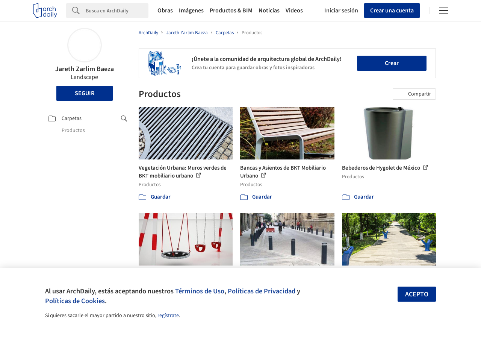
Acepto (416, 294)
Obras (165, 11)
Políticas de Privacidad (261, 291)
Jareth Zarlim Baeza (84, 69)
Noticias (269, 11)
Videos (294, 11)
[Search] (117, 10)
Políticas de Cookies (75, 301)
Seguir (84, 93)
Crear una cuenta (392, 10)
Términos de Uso (199, 291)
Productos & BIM (231, 11)
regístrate (168, 315)
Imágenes (191, 11)
